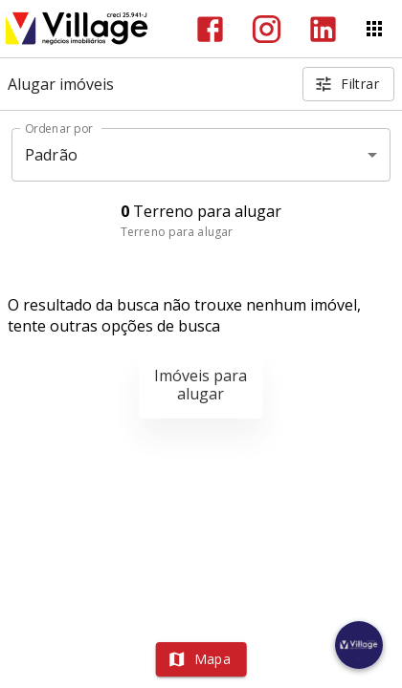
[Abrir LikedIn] (323, 29)
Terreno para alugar (177, 232)
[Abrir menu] (374, 29)
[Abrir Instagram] (266, 29)
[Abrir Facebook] (210, 29)
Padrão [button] (51, 154)
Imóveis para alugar (200, 384)
